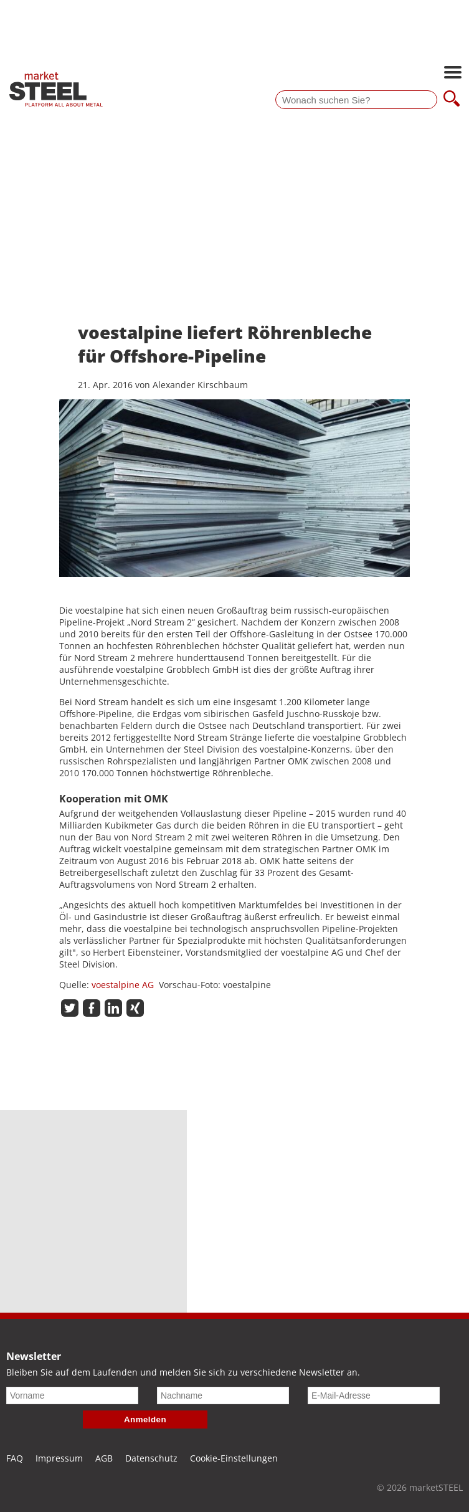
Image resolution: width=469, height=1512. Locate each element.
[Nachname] (223, 1395)
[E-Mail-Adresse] (374, 1395)
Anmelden (145, 1419)
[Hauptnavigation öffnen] (453, 73)
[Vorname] (72, 1395)
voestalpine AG (123, 985)
